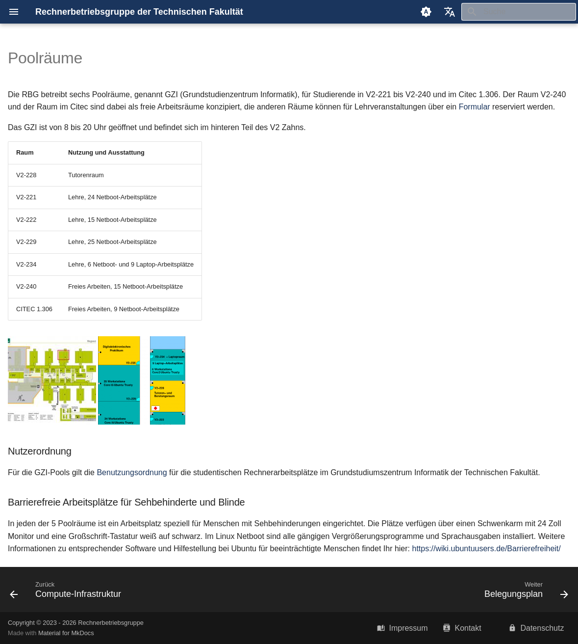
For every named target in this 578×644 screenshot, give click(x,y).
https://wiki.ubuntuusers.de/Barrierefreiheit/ (486, 548)
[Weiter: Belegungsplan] (523, 592)
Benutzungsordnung (132, 472)
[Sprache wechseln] (449, 12)
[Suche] (518, 12)
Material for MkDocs (66, 633)
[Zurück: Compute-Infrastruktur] (68, 592)
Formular (474, 107)
